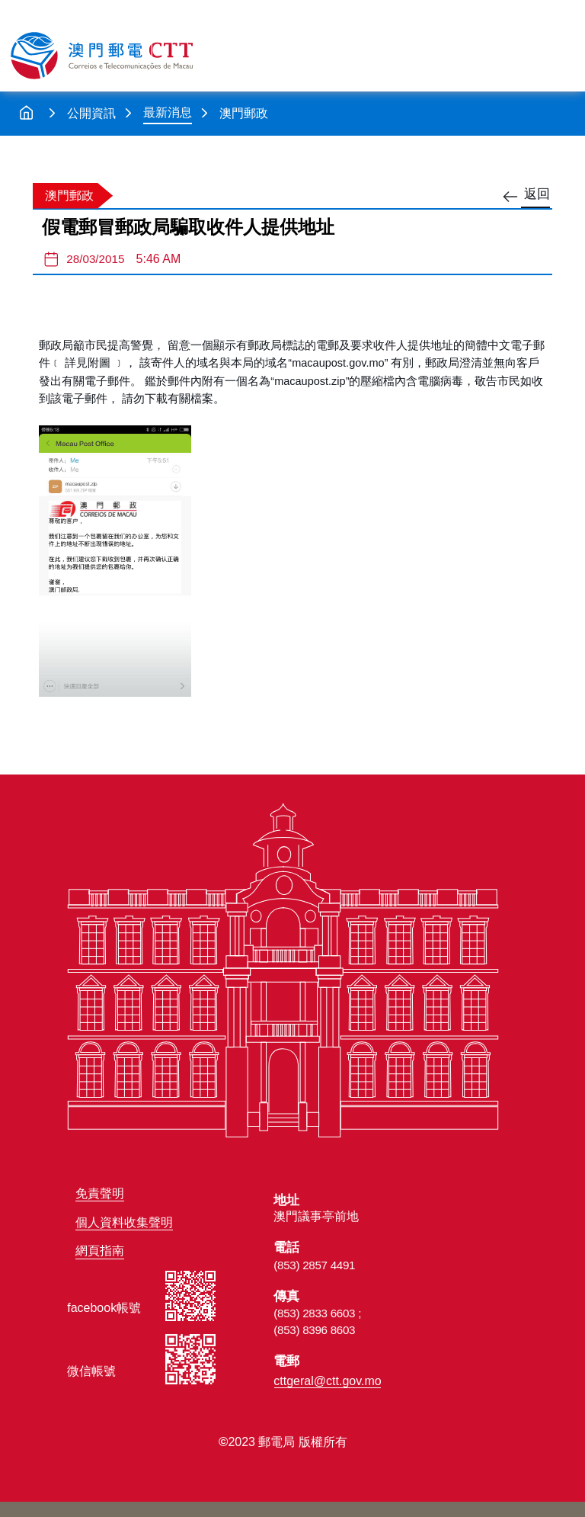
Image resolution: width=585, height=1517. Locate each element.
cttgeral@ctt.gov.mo (327, 1380)
